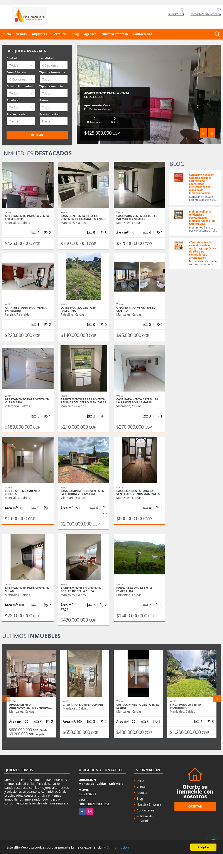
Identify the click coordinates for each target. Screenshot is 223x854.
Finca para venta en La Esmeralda (134, 589)
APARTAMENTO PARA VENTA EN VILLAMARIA (27, 401)
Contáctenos (142, 34)
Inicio (7, 34)
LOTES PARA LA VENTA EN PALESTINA (78, 309)
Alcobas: (13, 100)
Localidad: (47, 58)
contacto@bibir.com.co (95, 804)
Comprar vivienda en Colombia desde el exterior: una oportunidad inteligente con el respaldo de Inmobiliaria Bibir (201, 184)
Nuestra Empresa (115, 34)
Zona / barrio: (17, 72)
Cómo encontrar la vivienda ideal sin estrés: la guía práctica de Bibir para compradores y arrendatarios (202, 250)
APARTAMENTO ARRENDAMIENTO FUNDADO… (30, 706)
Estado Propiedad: (20, 86)
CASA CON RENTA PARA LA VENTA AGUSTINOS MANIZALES (138, 492)
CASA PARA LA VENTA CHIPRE (83, 704)
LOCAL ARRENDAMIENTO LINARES (22, 492)
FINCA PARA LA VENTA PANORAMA (185, 706)
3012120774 (176, 14)
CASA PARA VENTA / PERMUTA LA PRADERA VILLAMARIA (137, 401)
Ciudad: (12, 58)
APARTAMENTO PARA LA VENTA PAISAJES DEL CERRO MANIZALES (83, 401)
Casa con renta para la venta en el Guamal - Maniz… (83, 217)
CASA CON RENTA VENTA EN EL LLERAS (137, 706)
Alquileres (39, 34)
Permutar (59, 34)
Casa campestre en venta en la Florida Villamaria (82, 492)
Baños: (44, 100)
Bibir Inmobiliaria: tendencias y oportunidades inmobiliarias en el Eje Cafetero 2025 (202, 218)
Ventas (21, 34)
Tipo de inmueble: (52, 72)
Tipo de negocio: (51, 86)
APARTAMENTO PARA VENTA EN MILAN (27, 589)
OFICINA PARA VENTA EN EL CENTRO (135, 309)
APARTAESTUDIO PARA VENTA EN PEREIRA (25, 309)
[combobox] (21, 65)
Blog (75, 34)
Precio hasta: (49, 114)
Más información (116, 847)
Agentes (90, 34)
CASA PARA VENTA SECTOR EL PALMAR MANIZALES (136, 217)
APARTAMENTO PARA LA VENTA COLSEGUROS (106, 95)
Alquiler (142, 792)
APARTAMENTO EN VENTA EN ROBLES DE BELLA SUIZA (81, 589)
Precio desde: (17, 114)
